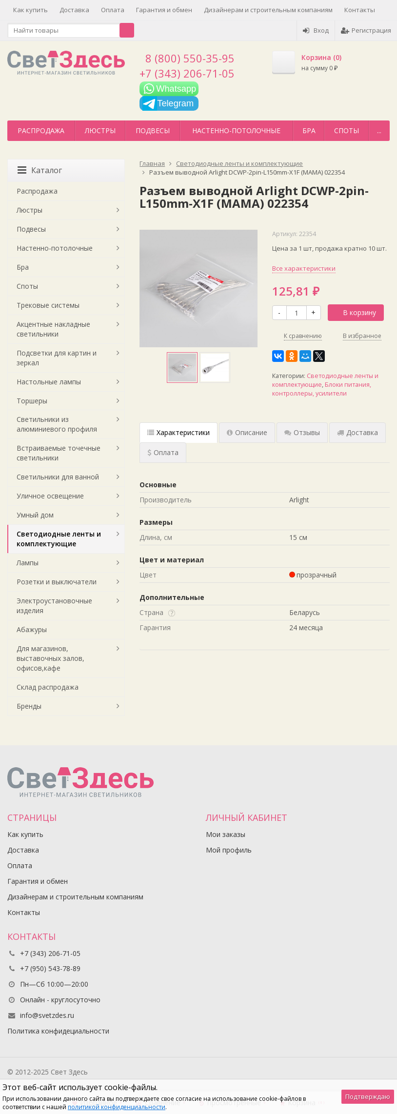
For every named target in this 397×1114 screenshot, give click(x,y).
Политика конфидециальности (58, 1030)
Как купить (30, 9)
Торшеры (32, 400)
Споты (346, 130)
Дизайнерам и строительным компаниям (268, 9)
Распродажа (41, 130)
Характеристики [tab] (178, 432)
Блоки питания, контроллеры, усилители (321, 389)
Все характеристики (304, 268)
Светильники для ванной (58, 476)
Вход (316, 30)
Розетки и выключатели (57, 581)
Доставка (74, 9)
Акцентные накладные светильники (53, 328)
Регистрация (366, 30)
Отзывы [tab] (302, 432)
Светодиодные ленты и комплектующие (59, 538)
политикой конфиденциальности (116, 1107)
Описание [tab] (247, 432)
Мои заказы (225, 834)
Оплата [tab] (163, 452)
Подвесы (153, 130)
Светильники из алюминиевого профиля (57, 424)
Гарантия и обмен (164, 9)
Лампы (28, 562)
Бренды (29, 706)
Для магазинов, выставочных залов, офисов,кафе (50, 658)
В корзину (354, 312)
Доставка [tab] (357, 432)
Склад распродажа (48, 687)
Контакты (359, 9)
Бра (309, 130)
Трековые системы (48, 305)
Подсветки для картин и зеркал (57, 357)
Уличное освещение (50, 495)
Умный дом (35, 514)
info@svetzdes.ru (47, 1015)
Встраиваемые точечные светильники (58, 452)
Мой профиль (229, 850)
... (379, 130)
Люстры (100, 130)
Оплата (112, 9)
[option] (182, 367)
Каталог (40, 170)
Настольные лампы (49, 381)
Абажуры (32, 629)
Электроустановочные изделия (54, 605)
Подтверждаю (367, 1096)
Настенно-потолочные (236, 130)
